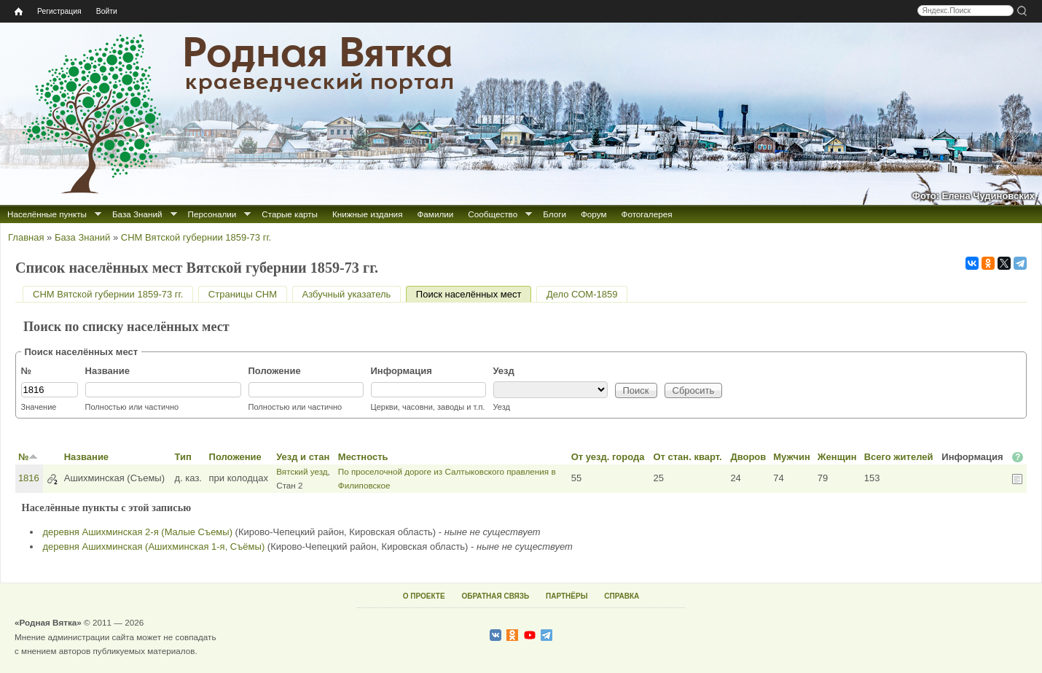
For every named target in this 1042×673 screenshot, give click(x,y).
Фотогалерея (647, 214)
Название (107, 370)
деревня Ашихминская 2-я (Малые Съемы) (137, 531)
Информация (401, 370)
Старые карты (290, 214)
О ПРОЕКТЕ (424, 596)
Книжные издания (367, 214)
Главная (26, 237)
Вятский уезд (301, 471)
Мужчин (791, 456)
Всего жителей (898, 456)
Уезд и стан (302, 456)
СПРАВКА (621, 596)
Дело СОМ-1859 (582, 294)
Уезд (503, 370)
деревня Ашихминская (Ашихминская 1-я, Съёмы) (154, 546)
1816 (28, 477)
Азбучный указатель (346, 294)
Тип (183, 456)
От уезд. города (608, 456)
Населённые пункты (47, 214)
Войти (106, 11)
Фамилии (435, 214)
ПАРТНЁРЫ (566, 596)
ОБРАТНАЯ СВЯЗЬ (495, 596)
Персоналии (212, 214)
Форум (594, 214)
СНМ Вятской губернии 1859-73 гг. (196, 237)
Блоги (554, 214)
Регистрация (59, 11)
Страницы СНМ (242, 294)
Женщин (837, 456)
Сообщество (492, 214)
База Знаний (137, 214)
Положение (274, 370)
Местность (363, 456)
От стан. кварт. (687, 456)
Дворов (748, 456)
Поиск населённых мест (474, 294)
